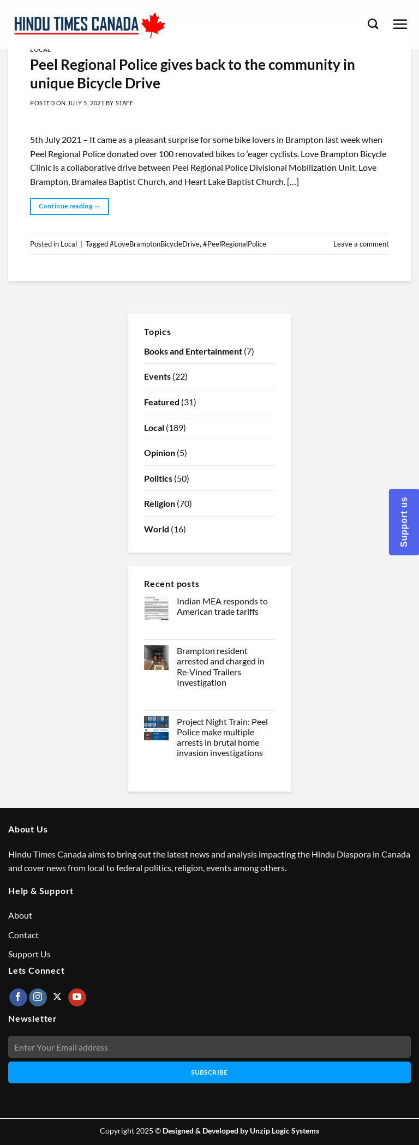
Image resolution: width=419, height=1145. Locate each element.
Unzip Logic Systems (284, 1130)
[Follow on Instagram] (38, 997)
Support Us (29, 954)
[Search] (373, 23)
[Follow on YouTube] (77, 997)
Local (40, 49)
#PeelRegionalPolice (234, 243)
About (20, 915)
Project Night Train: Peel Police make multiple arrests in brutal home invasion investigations (222, 737)
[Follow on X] (58, 997)
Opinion (159, 452)
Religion (159, 503)
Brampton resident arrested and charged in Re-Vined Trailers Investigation (221, 666)
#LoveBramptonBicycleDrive (155, 243)
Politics (158, 478)
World (156, 529)
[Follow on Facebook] (18, 997)
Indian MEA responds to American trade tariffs (222, 606)
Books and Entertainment (193, 351)
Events (157, 376)
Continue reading (69, 206)
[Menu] (400, 24)
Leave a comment (361, 243)
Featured (161, 402)
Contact (23, 935)
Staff (125, 102)
